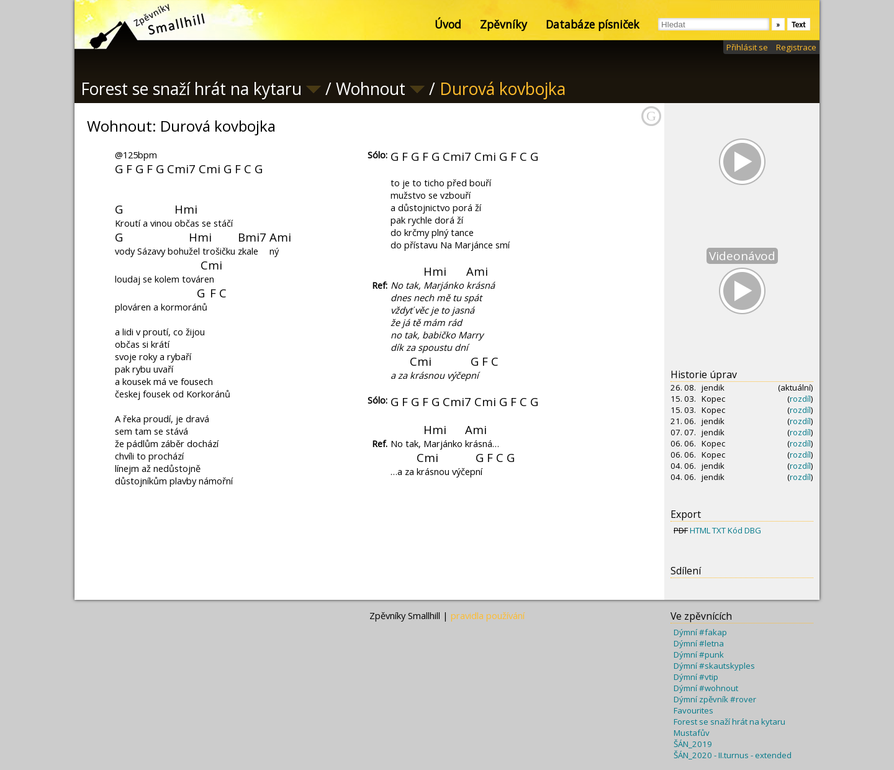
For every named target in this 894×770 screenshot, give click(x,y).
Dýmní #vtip (696, 676)
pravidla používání (488, 615)
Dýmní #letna (699, 643)
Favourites (693, 710)
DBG (752, 530)
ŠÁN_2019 (693, 744)
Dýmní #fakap (700, 632)
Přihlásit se (747, 47)
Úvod (448, 24)
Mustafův (692, 732)
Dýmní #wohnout (706, 688)
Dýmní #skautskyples (714, 665)
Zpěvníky (503, 24)
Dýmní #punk (699, 654)
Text (799, 24)
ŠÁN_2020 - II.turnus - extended (733, 755)
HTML (700, 530)
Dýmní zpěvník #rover (715, 699)
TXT (719, 530)
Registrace (796, 47)
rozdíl (800, 398)
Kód (735, 530)
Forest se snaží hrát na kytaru (729, 721)
